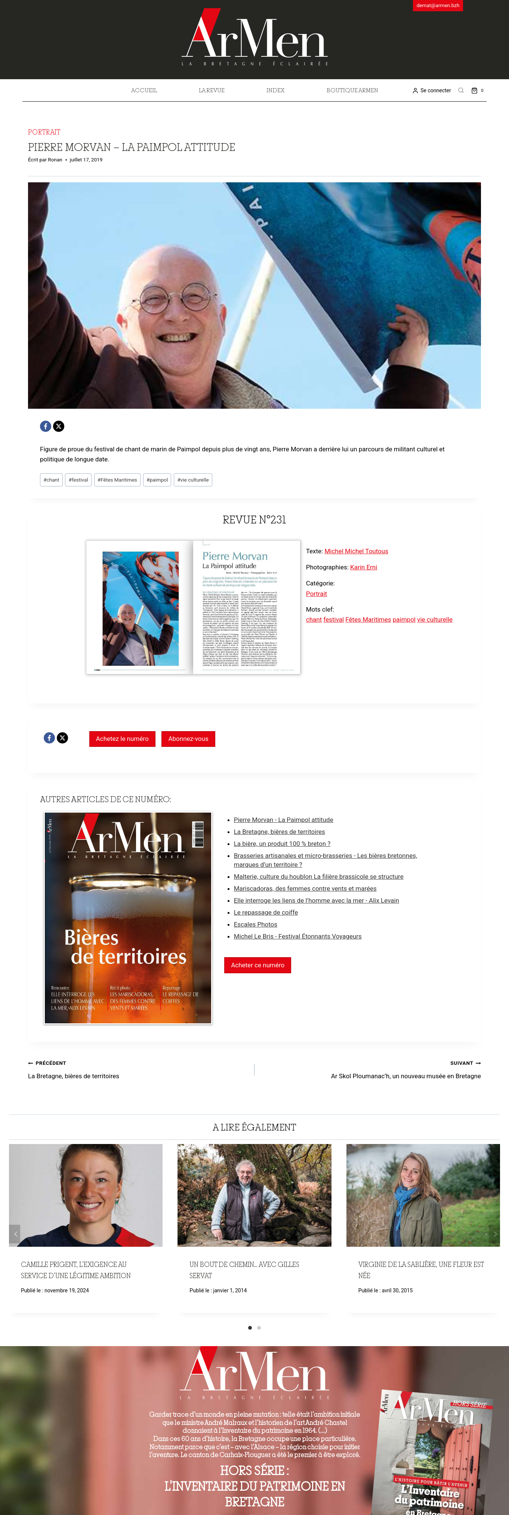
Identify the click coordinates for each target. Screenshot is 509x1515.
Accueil (144, 90)
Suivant (494, 1234)
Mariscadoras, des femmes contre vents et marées (305, 888)
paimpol (157, 480)
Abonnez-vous (188, 738)
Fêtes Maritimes (117, 480)
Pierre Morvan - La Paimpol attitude (283, 819)
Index (275, 90)
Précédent (14, 1234)
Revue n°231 (254, 519)
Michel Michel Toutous (356, 551)
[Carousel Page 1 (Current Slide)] (250, 1327)
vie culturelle (193, 480)
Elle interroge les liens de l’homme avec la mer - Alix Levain (316, 900)
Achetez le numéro (122, 738)
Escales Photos (255, 924)
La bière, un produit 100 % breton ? (282, 843)
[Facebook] (45, 426)
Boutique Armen (352, 90)
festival (78, 480)
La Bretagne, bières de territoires (279, 831)
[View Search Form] (461, 90)
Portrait (44, 131)
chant (51, 480)
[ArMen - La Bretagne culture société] (255, 36)
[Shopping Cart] (479, 90)
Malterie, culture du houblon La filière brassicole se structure (319, 876)
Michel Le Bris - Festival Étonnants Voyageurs (298, 936)
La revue (212, 90)
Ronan (55, 160)
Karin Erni (363, 567)
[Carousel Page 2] (258, 1327)
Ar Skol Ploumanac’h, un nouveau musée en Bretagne (371, 1069)
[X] (58, 426)
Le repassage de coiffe (266, 912)
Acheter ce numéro (257, 965)
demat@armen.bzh (438, 5)
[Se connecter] (431, 91)
